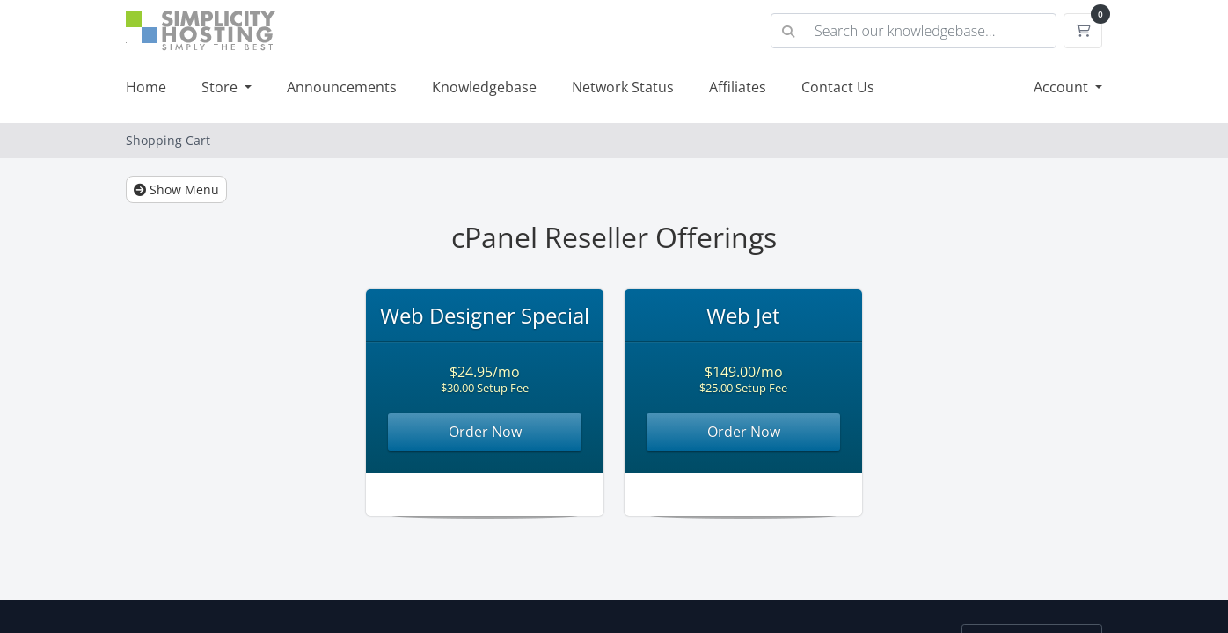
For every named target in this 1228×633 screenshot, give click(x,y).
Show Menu (176, 189)
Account (1063, 87)
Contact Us (837, 87)
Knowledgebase (484, 87)
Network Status (623, 87)
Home (146, 87)
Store (221, 87)
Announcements (342, 87)
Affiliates (737, 87)
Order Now (485, 431)
